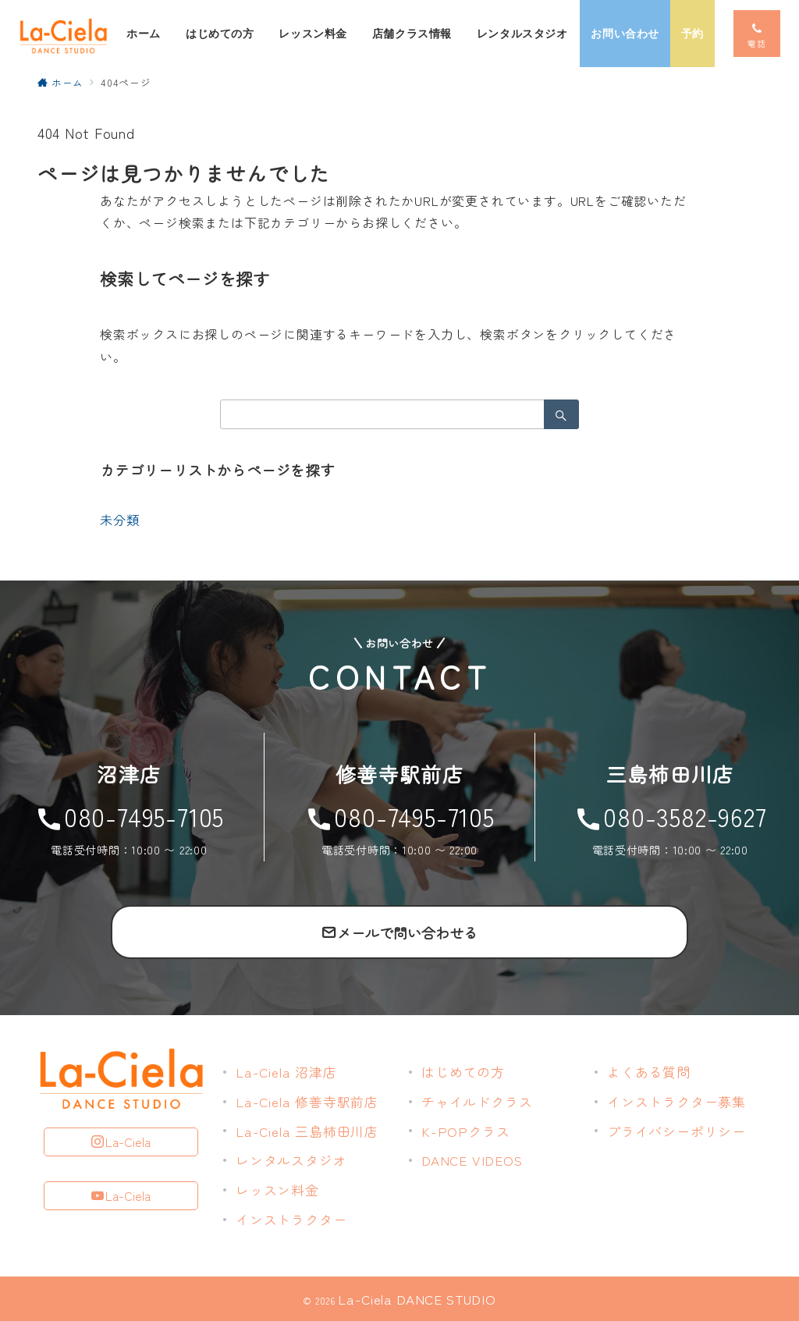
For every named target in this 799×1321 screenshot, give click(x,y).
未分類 (119, 519)
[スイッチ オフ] (757, 33)
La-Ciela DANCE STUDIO (416, 1299)
